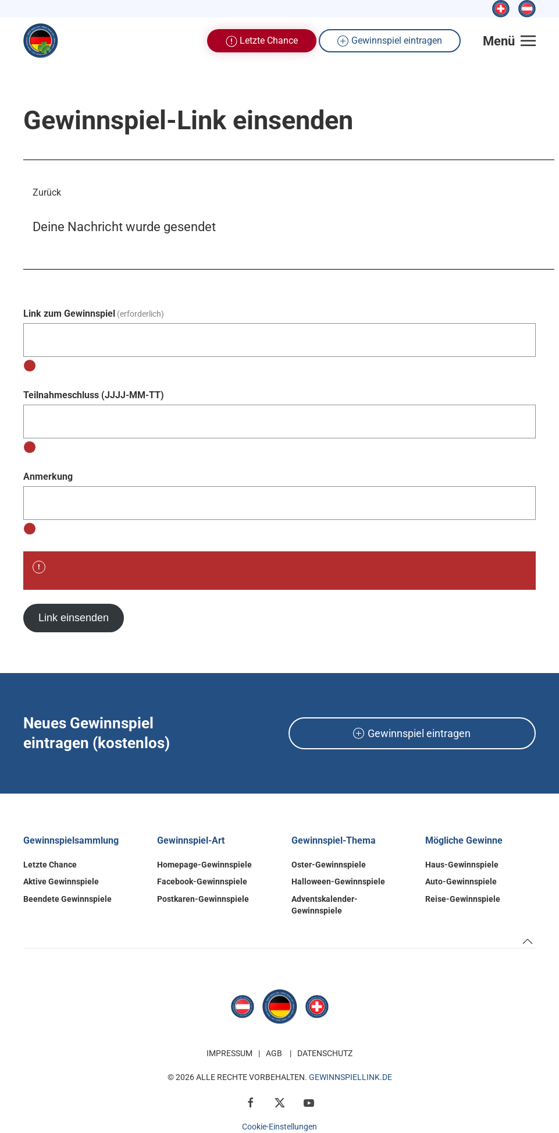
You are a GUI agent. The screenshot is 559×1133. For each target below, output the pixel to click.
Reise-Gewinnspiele (462, 899)
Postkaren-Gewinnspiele (203, 899)
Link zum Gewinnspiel (93, 313)
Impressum (229, 1053)
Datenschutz (325, 1053)
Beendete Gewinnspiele (67, 899)
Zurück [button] (47, 192)
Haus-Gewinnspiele (462, 864)
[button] (509, 40)
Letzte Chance (262, 41)
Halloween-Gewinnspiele (338, 881)
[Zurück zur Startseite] (40, 40)
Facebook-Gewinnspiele (202, 881)
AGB (274, 1053)
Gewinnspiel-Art (191, 840)
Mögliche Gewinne (464, 840)
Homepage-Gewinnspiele (204, 864)
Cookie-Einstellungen (279, 1126)
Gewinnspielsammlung (71, 840)
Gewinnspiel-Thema (333, 840)
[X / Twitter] (280, 1101)
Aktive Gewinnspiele (61, 881)
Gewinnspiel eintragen (389, 41)
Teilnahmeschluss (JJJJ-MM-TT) (93, 395)
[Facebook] (251, 1101)
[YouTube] (309, 1101)
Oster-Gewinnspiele (328, 864)
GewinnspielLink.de (350, 1077)
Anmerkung (48, 476)
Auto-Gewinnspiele (461, 881)
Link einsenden (73, 618)
